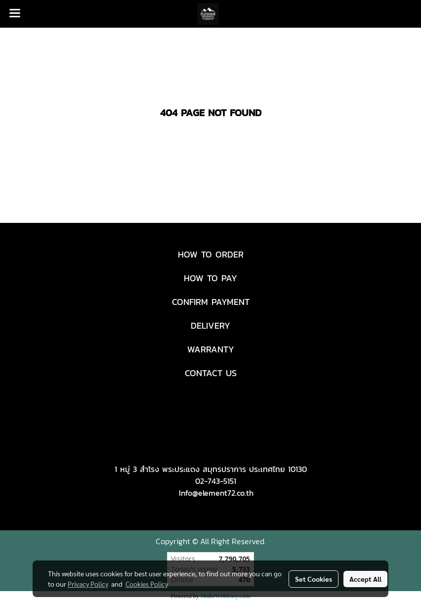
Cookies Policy (147, 583)
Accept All (365, 578)
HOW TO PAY (210, 278)
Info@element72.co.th (216, 493)
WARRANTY (210, 349)
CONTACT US (211, 373)
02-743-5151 (215, 481)
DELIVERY (210, 325)
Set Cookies (313, 578)
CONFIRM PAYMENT (211, 301)
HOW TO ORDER (211, 254)
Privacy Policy (88, 583)
